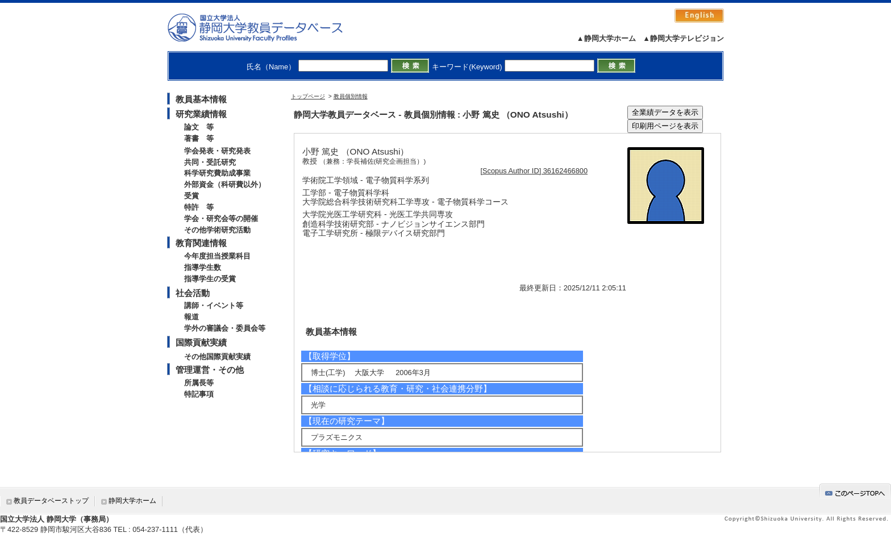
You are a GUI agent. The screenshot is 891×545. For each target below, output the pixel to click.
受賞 (191, 196)
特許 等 (199, 207)
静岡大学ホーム (132, 501)
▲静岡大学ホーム (606, 38)
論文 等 (199, 127)
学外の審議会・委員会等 (224, 328)
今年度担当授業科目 (217, 256)
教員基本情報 (201, 99)
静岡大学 (267, 27)
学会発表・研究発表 (217, 151)
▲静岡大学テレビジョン (683, 38)
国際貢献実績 (201, 342)
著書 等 (199, 138)
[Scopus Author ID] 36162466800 (534, 171)
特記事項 (199, 394)
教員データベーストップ (51, 501)
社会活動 (193, 293)
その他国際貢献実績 (217, 356)
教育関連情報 (201, 243)
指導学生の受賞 (210, 278)
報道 (191, 317)
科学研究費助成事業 (217, 173)
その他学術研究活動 (217, 230)
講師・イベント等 (213, 305)
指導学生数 (202, 267)
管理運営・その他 (210, 370)
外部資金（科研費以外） (224, 184)
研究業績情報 (201, 114)
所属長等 (199, 382)
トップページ (308, 96)
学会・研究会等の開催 (221, 218)
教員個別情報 (351, 96)
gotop (855, 491)
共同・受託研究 (210, 162)
